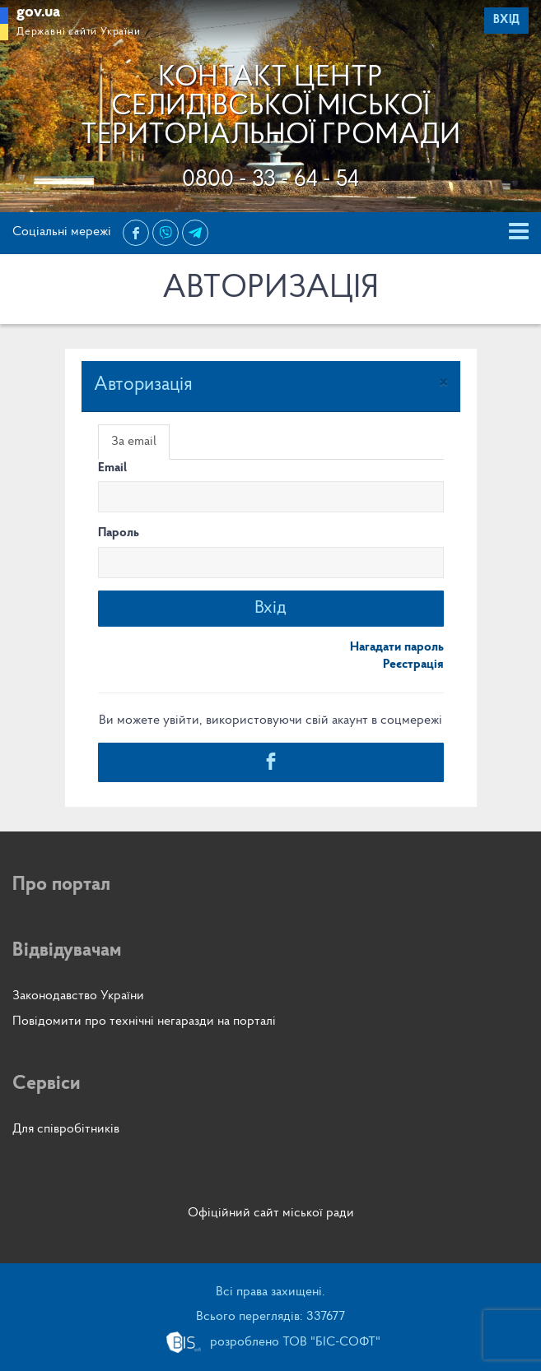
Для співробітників (65, 1129)
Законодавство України (78, 996)
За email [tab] (133, 441)
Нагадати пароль (397, 647)
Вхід (270, 608)
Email (112, 468)
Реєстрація (413, 664)
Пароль (118, 533)
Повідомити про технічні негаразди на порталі (144, 1021)
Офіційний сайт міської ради (271, 1213)
